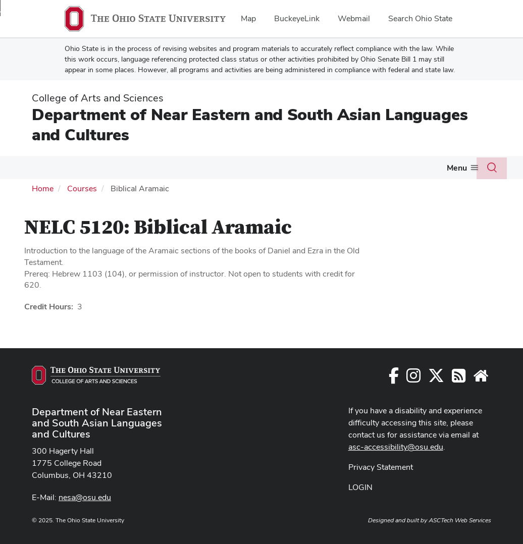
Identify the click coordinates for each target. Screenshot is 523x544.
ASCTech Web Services (460, 520)
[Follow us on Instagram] (413, 378)
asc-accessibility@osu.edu (395, 447)
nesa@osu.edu (85, 497)
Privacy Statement (380, 467)
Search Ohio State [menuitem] (420, 18)
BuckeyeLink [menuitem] (297, 18)
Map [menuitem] (248, 18)
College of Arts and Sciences (98, 97)
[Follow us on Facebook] (394, 378)
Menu (457, 167)
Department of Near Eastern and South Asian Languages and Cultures (250, 124)
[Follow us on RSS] (458, 378)
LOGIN (360, 487)
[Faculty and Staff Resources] (480, 378)
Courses (82, 188)
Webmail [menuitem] (354, 18)
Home (43, 188)
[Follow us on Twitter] (436, 378)
